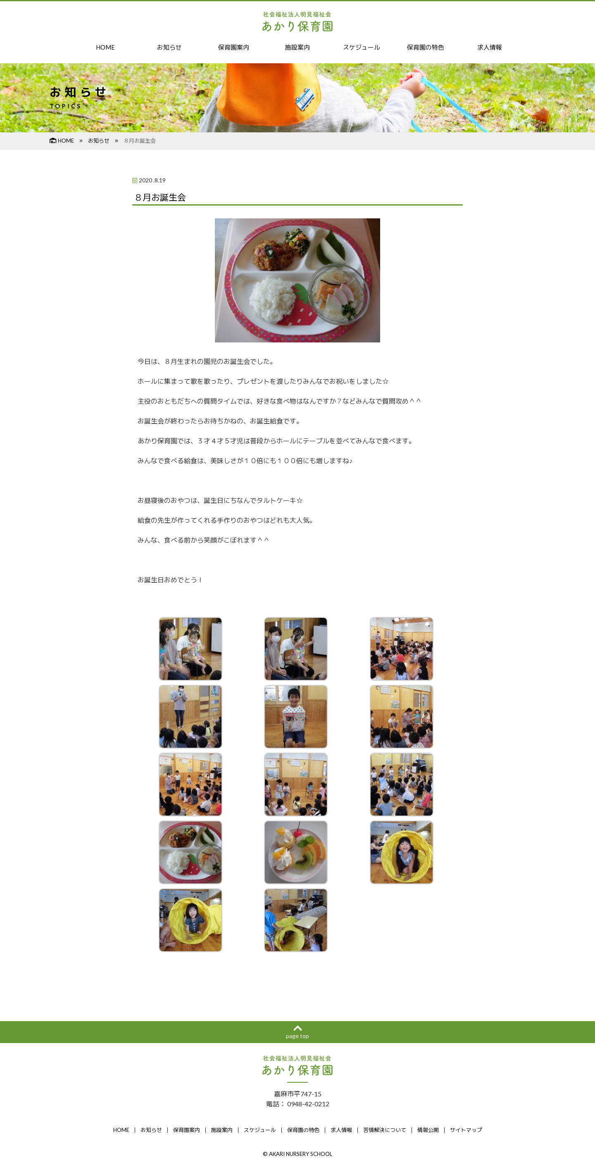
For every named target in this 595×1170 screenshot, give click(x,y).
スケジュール (361, 47)
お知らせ (169, 47)
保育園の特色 (425, 47)
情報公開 (428, 1130)
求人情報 (489, 47)
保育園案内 (233, 47)
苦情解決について (384, 1130)
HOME (105, 47)
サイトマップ (466, 1130)
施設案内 (297, 47)
